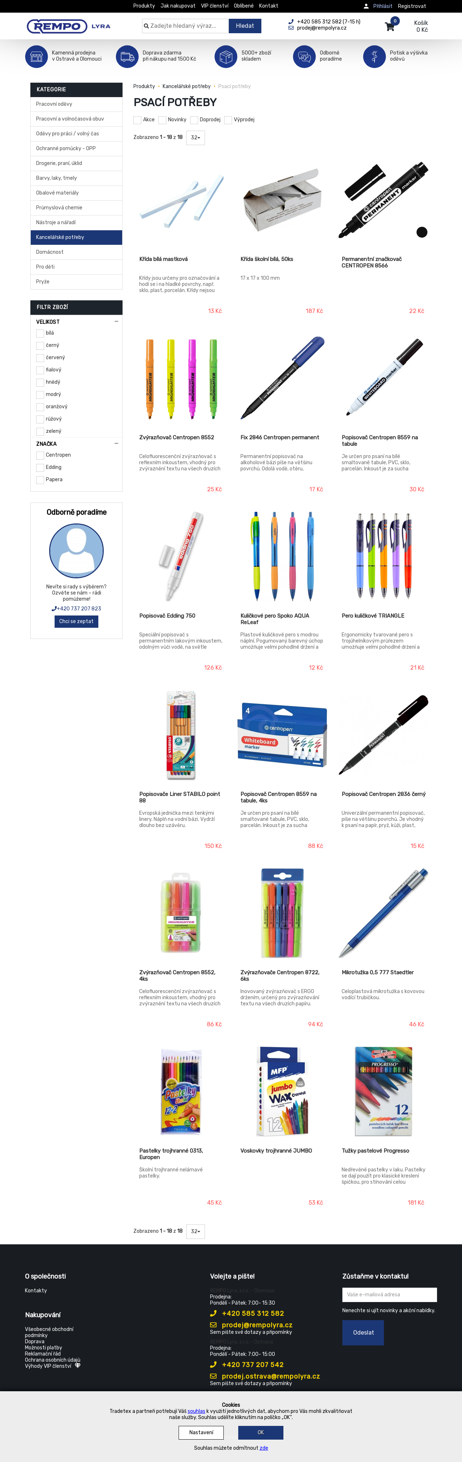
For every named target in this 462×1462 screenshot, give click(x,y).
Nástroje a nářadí (56, 222)
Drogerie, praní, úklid (59, 163)
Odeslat (363, 1332)
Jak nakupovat (178, 6)
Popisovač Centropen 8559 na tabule (380, 440)
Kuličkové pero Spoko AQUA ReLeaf (274, 619)
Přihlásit (383, 6)
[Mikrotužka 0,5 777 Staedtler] (383, 913)
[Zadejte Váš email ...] (389, 1295)
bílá (50, 333)
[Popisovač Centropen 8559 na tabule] (383, 378)
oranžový (57, 407)
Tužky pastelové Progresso (375, 1151)
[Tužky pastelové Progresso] (383, 1092)
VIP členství (214, 6)
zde (264, 1448)
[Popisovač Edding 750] (181, 557)
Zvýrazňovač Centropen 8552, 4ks (177, 975)
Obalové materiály (57, 193)
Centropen (58, 455)
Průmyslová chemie (59, 208)
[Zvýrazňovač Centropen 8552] (181, 378)
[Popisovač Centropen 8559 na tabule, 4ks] (282, 735)
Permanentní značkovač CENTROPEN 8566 (372, 262)
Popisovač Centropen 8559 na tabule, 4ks (278, 797)
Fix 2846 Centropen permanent (279, 437)
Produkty (144, 6)
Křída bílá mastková (163, 259)
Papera (54, 480)
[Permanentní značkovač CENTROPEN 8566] (383, 200)
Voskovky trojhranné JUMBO (276, 1151)
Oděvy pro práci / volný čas (67, 134)
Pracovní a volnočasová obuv (70, 119)
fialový (53, 370)
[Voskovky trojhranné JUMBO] (282, 1092)
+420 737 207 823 (76, 609)
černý (52, 345)
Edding (53, 467)
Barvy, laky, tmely (56, 178)
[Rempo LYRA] (68, 22)
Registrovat (412, 6)
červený (55, 357)
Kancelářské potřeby (60, 237)
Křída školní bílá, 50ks (266, 259)
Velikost (48, 322)
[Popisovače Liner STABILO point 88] (181, 735)
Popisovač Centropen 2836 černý (383, 794)
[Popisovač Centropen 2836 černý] (383, 735)
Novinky (177, 120)
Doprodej (210, 120)
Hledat (245, 25)
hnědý (53, 382)
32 (195, 138)
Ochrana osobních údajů (52, 1360)
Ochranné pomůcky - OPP (66, 148)
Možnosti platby (43, 1348)
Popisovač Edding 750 (167, 616)
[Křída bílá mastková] (181, 200)
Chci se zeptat (76, 621)
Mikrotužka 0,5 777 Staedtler (378, 972)
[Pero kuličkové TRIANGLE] (383, 557)
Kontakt (268, 6)
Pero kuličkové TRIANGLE (373, 616)
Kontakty (36, 1291)
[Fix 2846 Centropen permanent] (282, 378)
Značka (46, 444)
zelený (53, 431)
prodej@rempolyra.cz (251, 1325)
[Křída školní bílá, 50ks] (282, 200)
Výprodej (244, 120)
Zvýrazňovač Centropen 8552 (176, 437)
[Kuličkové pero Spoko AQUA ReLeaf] (282, 557)
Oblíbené (244, 6)
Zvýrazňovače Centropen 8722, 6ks (280, 975)
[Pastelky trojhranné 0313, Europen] (181, 1092)
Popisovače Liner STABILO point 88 (179, 797)
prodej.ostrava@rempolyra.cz (265, 1376)
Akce (149, 120)
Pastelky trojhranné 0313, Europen (171, 1154)
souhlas (196, 1411)
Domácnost (50, 252)
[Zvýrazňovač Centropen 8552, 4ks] (181, 913)
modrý (53, 394)
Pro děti (45, 267)
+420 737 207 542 (247, 1365)
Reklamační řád (43, 1354)
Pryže (43, 282)
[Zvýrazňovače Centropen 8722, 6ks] (282, 913)
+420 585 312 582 (247, 1314)
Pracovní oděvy (54, 104)
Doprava (34, 1342)
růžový (54, 419)
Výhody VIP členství (53, 1366)
